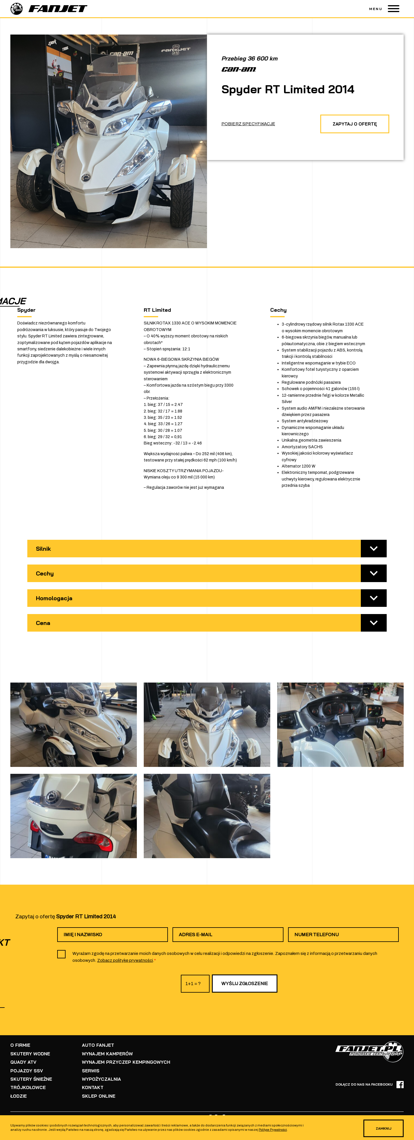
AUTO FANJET (97, 1045)
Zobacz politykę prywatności (125, 960)
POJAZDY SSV (26, 1069)
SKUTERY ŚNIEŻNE (30, 1077)
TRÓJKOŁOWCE (27, 1085)
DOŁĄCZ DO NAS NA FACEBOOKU (370, 1084)
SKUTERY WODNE (29, 1053)
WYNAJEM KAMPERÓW (105, 1053)
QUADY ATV (23, 1061)
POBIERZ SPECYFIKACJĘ (248, 123)
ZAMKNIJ (381, 1128)
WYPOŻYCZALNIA (100, 1077)
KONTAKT (91, 1085)
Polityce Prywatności (274, 1130)
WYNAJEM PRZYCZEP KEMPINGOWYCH (123, 1061)
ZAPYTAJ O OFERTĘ (352, 123)
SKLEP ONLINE (97, 1093)
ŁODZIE (18, 1093)
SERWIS (90, 1069)
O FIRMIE (20, 1045)
